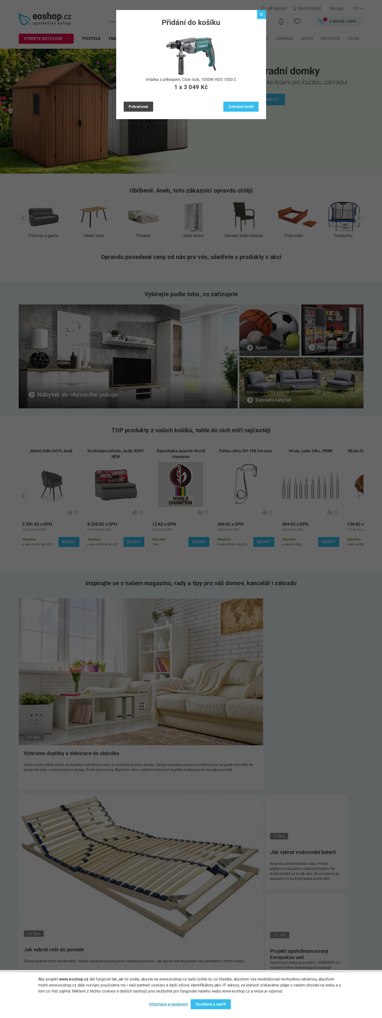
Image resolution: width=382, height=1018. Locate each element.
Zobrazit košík (241, 106)
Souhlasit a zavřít (211, 1004)
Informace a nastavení (168, 1004)
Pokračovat (138, 106)
